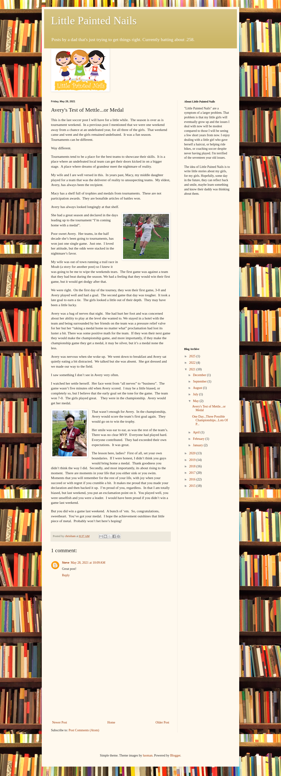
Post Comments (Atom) (84, 730)
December (200, 375)
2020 (193, 453)
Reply (66, 575)
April (196, 432)
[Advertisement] (110, 682)
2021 (193, 369)
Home (111, 722)
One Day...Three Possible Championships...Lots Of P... (210, 420)
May (196, 401)
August (198, 388)
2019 (193, 460)
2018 (193, 466)
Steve (65, 562)
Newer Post (59, 722)
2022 (193, 362)
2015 (193, 486)
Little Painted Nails (94, 20)
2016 (193, 479)
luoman (147, 755)
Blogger (175, 755)
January (198, 445)
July (196, 394)
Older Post (162, 722)
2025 (193, 356)
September (200, 381)
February (199, 439)
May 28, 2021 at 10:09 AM (88, 562)
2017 (193, 472)
